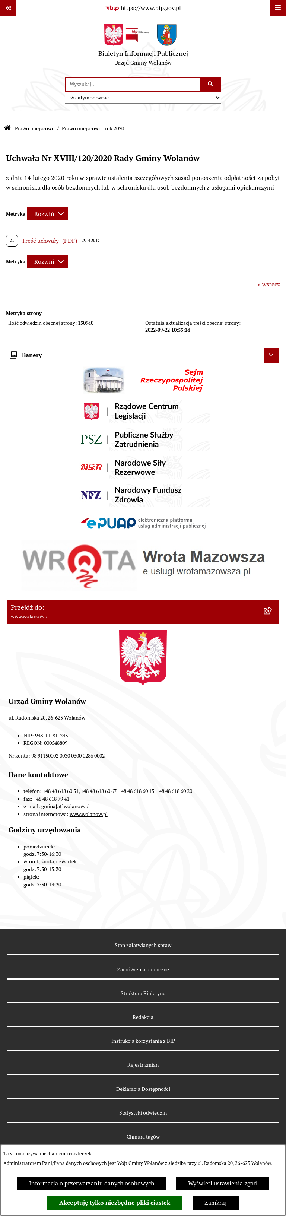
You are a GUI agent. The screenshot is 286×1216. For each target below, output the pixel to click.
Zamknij (215, 1203)
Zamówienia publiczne (143, 969)
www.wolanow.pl (89, 814)
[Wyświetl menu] (278, 8)
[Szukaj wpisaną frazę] (211, 84)
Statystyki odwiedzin (143, 1112)
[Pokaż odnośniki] (8, 8)
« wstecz (269, 284)
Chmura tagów (143, 1136)
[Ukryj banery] (271, 355)
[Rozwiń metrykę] (47, 213)
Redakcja (143, 1017)
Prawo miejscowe (34, 128)
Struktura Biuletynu (143, 993)
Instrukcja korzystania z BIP (143, 1041)
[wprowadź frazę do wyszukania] (133, 84)
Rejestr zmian (143, 1064)
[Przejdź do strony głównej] (143, 46)
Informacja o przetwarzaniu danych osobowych (91, 1183)
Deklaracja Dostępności (143, 1089)
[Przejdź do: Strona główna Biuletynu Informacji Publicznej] (7, 128)
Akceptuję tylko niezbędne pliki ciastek (114, 1203)
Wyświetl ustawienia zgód (222, 1183)
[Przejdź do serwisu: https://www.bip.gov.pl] (143, 8)
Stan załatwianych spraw (143, 945)
